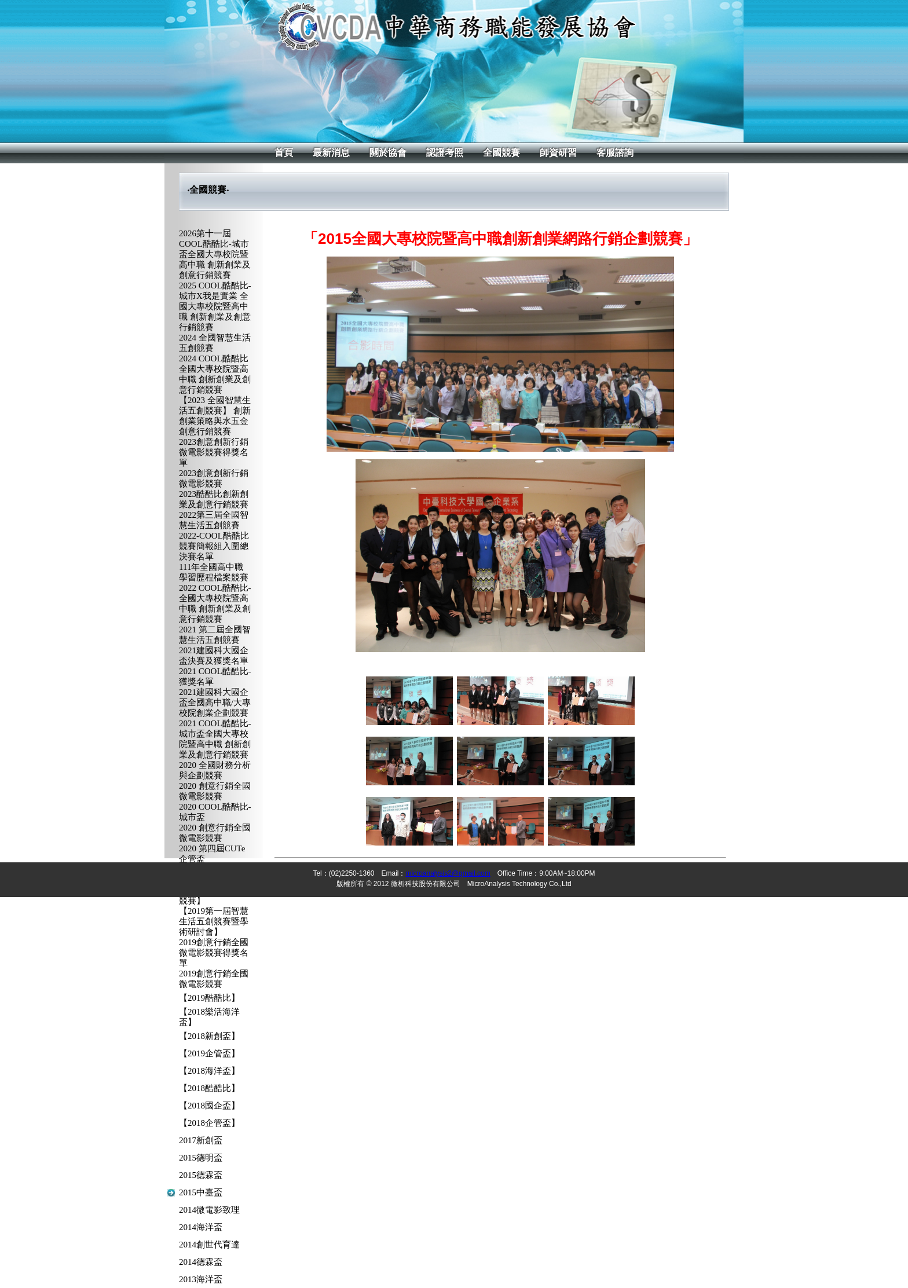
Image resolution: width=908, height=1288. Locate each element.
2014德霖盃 (200, 1262)
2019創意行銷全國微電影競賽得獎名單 (213, 953)
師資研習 (558, 153)
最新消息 (331, 153)
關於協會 (388, 153)
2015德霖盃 (200, 1175)
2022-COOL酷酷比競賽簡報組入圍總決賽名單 (214, 546)
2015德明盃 (200, 1157)
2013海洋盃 (200, 1279)
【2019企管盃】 (209, 1053)
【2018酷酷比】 (209, 1088)
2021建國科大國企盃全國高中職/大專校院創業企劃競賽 (215, 702)
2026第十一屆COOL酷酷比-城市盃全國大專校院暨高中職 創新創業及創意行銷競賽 (215, 254)
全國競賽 (501, 153)
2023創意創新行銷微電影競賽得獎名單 (213, 452)
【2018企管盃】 (209, 1123)
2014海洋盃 (200, 1227)
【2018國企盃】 (209, 1105)
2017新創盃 (200, 1140)
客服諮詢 (615, 153)
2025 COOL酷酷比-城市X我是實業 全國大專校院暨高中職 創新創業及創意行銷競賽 (215, 306)
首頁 (283, 153)
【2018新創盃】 (209, 1036)
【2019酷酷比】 (209, 997)
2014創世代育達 (209, 1244)
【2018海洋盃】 (209, 1070)
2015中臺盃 (200, 1192)
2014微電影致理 (209, 1209)
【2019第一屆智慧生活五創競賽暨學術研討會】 (213, 921)
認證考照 (444, 153)
